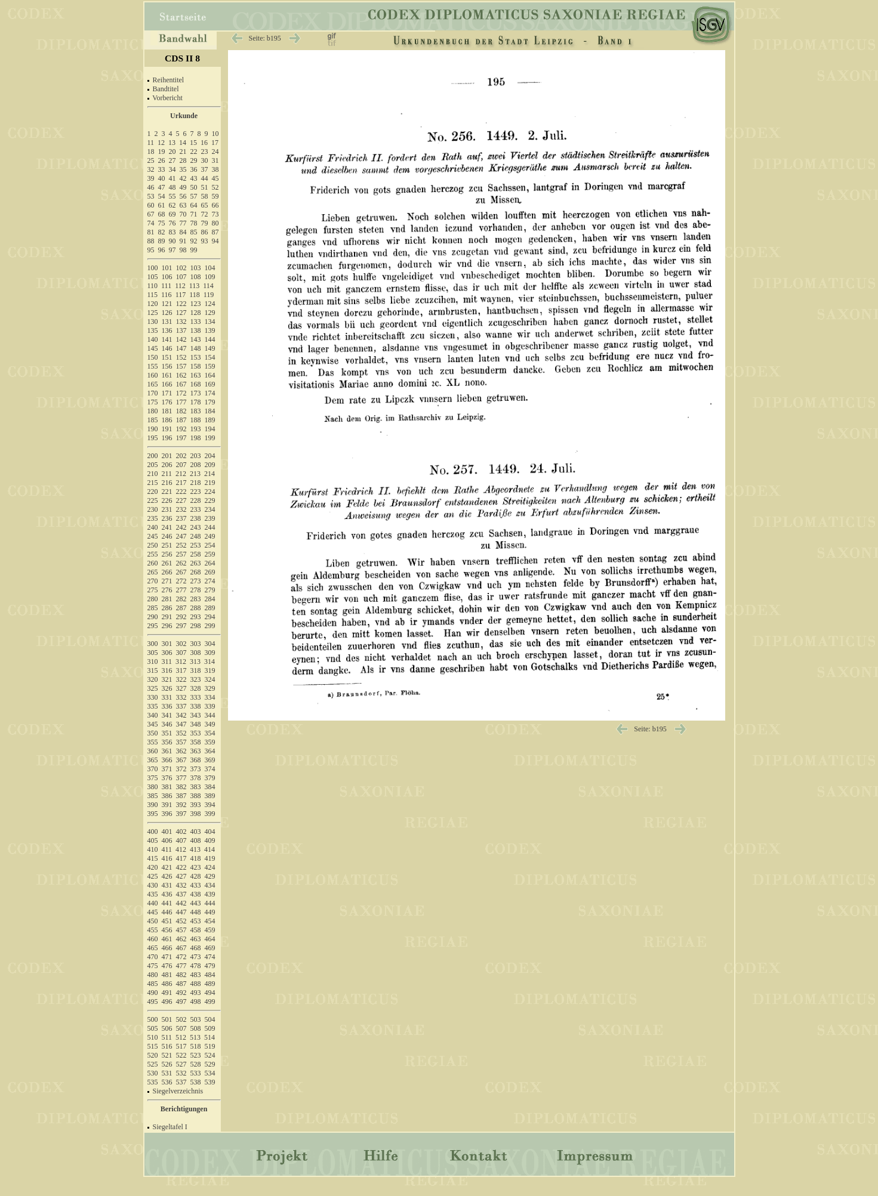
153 (195, 357)
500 (152, 1019)
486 (167, 983)
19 (161, 151)
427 (181, 876)
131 (167, 321)
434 (210, 885)
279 (210, 590)
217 (181, 482)
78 (194, 223)
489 (210, 983)
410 (152, 849)
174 (210, 393)
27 (172, 160)
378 (195, 778)
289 (210, 608)
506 (167, 1028)
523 (195, 1055)
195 (152, 438)
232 (181, 509)
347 (181, 724)
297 (181, 626)
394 (210, 805)
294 (210, 617)
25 (151, 160)
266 (167, 572)
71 (194, 214)
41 (172, 178)
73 (215, 214)
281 (167, 599)
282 (181, 599)
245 (152, 536)
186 (167, 420)
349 (210, 724)
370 (152, 769)
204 (210, 456)
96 (161, 250)
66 (215, 205)
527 (181, 1064)
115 (152, 294)
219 (210, 482)
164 (210, 375)
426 (167, 876)
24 (215, 151)
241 (167, 527)
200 (152, 456)
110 (152, 286)
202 (181, 456)
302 (181, 643)
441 (167, 903)
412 (180, 849)
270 (152, 581)
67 (151, 214)
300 (152, 643)
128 (195, 312)
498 (195, 1001)
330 (152, 697)
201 (167, 456)
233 (195, 509)
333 (195, 697)
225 (152, 500)
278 (195, 590)
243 (195, 527)
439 (210, 894)
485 (152, 983)
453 (195, 921)
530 (152, 1073)
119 (209, 294)
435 (152, 894)
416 (167, 858)
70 (183, 214)
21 (183, 151)
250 (152, 545)
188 (195, 420)
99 (194, 250)
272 (181, 581)
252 (181, 545)
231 (167, 509)
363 (195, 751)
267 (181, 572)
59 (215, 196)
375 (152, 778)
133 (195, 321)
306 (167, 652)
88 (151, 241)
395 (152, 813)
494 (210, 992)
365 (152, 760)
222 (181, 491)
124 (210, 303)
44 (204, 178)
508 (195, 1028)
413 (195, 849)
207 (181, 465)
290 (152, 617)
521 (167, 1055)
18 (151, 151)
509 (210, 1028)
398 (195, 813)
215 (152, 482)
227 (181, 500)
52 (215, 187)
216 (167, 482)
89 (161, 241)
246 (167, 536)
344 (210, 715)
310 (152, 661)
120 (152, 303)
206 (167, 465)
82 (161, 232)
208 (195, 465)
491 (167, 992)
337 (181, 706)
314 (209, 661)
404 (210, 831)
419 (210, 858)
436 (167, 894)
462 (181, 939)
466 (167, 948)
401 (167, 831)
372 (181, 769)
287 (181, 608)
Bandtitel (166, 89)
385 (152, 796)
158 (195, 366)
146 (167, 348)
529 (210, 1064)
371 (167, 769)
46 (151, 187)
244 (210, 527)
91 (183, 241)
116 (166, 294)
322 (181, 679)
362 (181, 751)
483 (195, 975)
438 (195, 894)
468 (195, 948)
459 (210, 930)
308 (195, 652)
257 (181, 554)
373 (195, 769)
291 (167, 617)
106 (167, 277)
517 (181, 1046)
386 (167, 796)
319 (210, 670)
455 (152, 930)
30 (204, 160)
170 (152, 393)
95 (151, 250)
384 (210, 787)
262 (181, 563)
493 (195, 992)
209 (210, 465)
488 (195, 983)
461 (167, 939)
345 (152, 724)
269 (210, 572)
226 (167, 500)
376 (167, 778)
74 (151, 223)
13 (171, 142)
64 (194, 205)
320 (152, 679)
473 (195, 957)
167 (181, 384)
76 (172, 223)
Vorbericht (167, 98)
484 (210, 975)
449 (210, 912)
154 (210, 357)
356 (167, 742)
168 (195, 384)
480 (152, 975)
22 (194, 151)
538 (195, 1082)
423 (195, 867)
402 (181, 831)
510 (152, 1037)
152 (181, 357)
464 (210, 939)
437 (181, 894)
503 (195, 1019)
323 (195, 679)
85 (194, 232)
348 (195, 724)
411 (167, 849)
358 (195, 742)
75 (161, 223)
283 (195, 599)
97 (172, 250)
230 (152, 509)
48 (172, 187)
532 (181, 1073)
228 (195, 500)
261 (167, 563)
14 (182, 142)
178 (195, 402)
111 (166, 286)
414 (209, 849)
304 (210, 643)
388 (195, 796)
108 (195, 277)
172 (181, 393)
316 (167, 670)
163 (195, 375)
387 (181, 796)
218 (195, 482)
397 (181, 813)
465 (152, 948)
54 (161, 196)
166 (167, 384)
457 (181, 930)
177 (181, 402)
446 (167, 912)
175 (152, 402)
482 (181, 975)
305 (152, 652)
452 (181, 921)
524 (210, 1055)
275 (152, 590)
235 (152, 518)
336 (167, 706)
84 (183, 232)
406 (167, 840)
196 (167, 438)
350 (152, 733)
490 (152, 992)
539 (210, 1082)
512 (180, 1037)
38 (215, 169)
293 (195, 617)
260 (152, 563)
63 (183, 205)
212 (180, 473)
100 (152, 268)
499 (210, 1001)
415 (152, 858)
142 (181, 339)
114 (208, 286)
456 (167, 930)
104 (210, 268)
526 (167, 1064)
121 (167, 303)
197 (181, 438)
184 (210, 411)
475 (152, 966)
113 (194, 286)
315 (152, 670)
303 (195, 643)
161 (167, 375)
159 (210, 366)
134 (210, 321)
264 (210, 563)
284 (210, 599)
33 (161, 169)
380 (152, 787)
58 (204, 196)
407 (181, 840)
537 (181, 1082)
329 (210, 688)
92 (194, 241)
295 (152, 626)
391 (167, 805)
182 (181, 411)
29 (194, 160)
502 (181, 1019)
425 (152, 876)
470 (152, 957)
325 (152, 688)
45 (215, 178)
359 (210, 742)
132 (181, 321)
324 (210, 679)
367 (181, 760)
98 (183, 250)
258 (195, 554)
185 (152, 420)
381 (167, 787)
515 (152, 1046)
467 (181, 948)
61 (161, 205)
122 (181, 303)
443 (195, 903)
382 (181, 787)
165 (152, 384)
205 (152, 465)
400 (152, 831)
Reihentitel (168, 80)
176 (167, 402)
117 (180, 294)
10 (215, 133)
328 (195, 688)
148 (195, 348)
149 (210, 348)
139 (210, 330)
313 (195, 661)
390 (152, 805)
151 (167, 357)
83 (172, 232)
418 (195, 858)
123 (195, 303)
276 (167, 590)
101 (167, 268)
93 (204, 241)
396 (167, 813)
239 (210, 518)
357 (181, 742)
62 (172, 205)
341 (167, 715)
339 (210, 706)
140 (152, 339)
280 (152, 599)
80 (215, 223)
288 (195, 608)
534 (210, 1073)
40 (161, 178)
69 (172, 214)
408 (195, 840)
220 (152, 491)
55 (172, 196)
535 (152, 1082)
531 (167, 1073)
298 (195, 626)
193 (195, 429)
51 (204, 187)
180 (152, 411)
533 (195, 1073)
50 (194, 187)
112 (180, 286)
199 (210, 438)
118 (194, 294)
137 (181, 330)
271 (167, 581)
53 (151, 196)
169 (210, 384)
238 (195, 518)
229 (210, 500)
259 (210, 554)
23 (204, 151)
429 (210, 876)
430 (152, 885)
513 (195, 1037)
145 (152, 348)
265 (152, 572)
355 (152, 742)
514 (209, 1037)
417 (181, 858)
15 (193, 142)
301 (167, 643)
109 (210, 277)
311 (167, 661)
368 (195, 760)
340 (152, 715)
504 (210, 1019)
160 (152, 375)
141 (167, 339)
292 (181, 617)
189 (210, 420)
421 (167, 867)
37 (204, 169)
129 (210, 312)
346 (167, 724)
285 (152, 608)
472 (181, 957)
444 (210, 903)
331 (167, 697)
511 (167, 1037)
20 (172, 151)
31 (215, 160)
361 (167, 751)
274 (210, 581)
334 (210, 697)
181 (167, 411)
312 (180, 661)
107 (181, 277)
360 (152, 751)
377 (181, 778)
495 (152, 1001)
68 (161, 214)
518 (195, 1046)
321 (167, 679)
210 (152, 473)
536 (167, 1082)
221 (167, 491)
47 (161, 187)
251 (167, 545)
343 (195, 715)
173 (195, 393)
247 (181, 536)
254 (210, 545)
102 (181, 268)
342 (181, 715)
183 (195, 411)
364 (210, 751)
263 (195, 563)
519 (210, 1046)
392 (181, 805)
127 (181, 312)
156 (167, 366)
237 (181, 518)
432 (181, 885)
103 (195, 268)
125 (152, 312)
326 (167, 688)
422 (181, 867)
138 (195, 330)
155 (152, 366)
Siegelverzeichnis (178, 1091)
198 (195, 438)
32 (151, 169)
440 (152, 903)
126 (167, 312)
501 (167, 1019)
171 (167, 393)
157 (181, 366)
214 (209, 473)
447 (181, 912)
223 (195, 491)
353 (195, 733)
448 (195, 912)
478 (195, 966)
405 (152, 840)
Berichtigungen (184, 1109)
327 (181, 688)
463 (195, 939)
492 (181, 992)
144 (210, 339)
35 (183, 169)
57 (194, 196)
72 (204, 214)
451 (167, 921)
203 (195, 456)
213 (195, 473)
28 (183, 160)
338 (195, 706)
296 (167, 626)
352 (181, 733)
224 (210, 491)
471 (167, 957)
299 (210, 626)
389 (210, 796)
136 (167, 330)
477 (181, 966)
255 (152, 554)
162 (181, 375)
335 (152, 706)
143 (195, 339)
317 (181, 670)
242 (181, 527)
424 (210, 867)
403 (195, 831)
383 (195, 787)
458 (195, 930)
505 (152, 1028)
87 (215, 232)
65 (204, 205)
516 (167, 1046)
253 (195, 545)
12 (161, 142)
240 (152, 527)
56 (183, 196)
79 (204, 223)
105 (152, 277)
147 (181, 348)
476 (167, 966)
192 (181, 429)
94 (215, 241)
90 (172, 241)
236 (167, 518)
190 (152, 429)
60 (151, 205)
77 (183, 223)
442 (181, 903)
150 (152, 357)
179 (210, 402)
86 (204, 232)
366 (167, 760)
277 (181, 590)
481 (167, 975)
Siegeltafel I (170, 1127)
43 (194, 178)
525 (152, 1064)
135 (152, 330)
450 (152, 921)
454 (210, 921)
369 (210, 760)
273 (195, 581)
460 (152, 939)
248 (195, 536)
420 (152, 867)
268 (195, 572)
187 (181, 420)
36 (194, 169)
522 (181, 1055)
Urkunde (184, 116)
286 (167, 608)
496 (167, 1001)
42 (183, 178)
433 (195, 885)
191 (167, 429)
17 (214, 142)
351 (167, 733)
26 (161, 160)
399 (210, 813)
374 (210, 769)
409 (210, 840)
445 (152, 912)
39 (151, 178)
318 (195, 670)
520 (152, 1055)
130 (152, 321)
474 (210, 957)
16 (204, 142)
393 (195, 805)
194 (210, 429)
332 (181, 697)
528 (195, 1064)
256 (167, 554)
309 (210, 652)
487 (181, 983)
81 (151, 232)
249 (210, 536)
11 (151, 142)
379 (210, 778)
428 (195, 876)
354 (210, 733)
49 (183, 187)
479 (210, 966)
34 (172, 169)
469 (210, 948)
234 (210, 509)
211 (167, 473)
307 (181, 652)
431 (167, 885)
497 (181, 1001)
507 (181, 1028)
